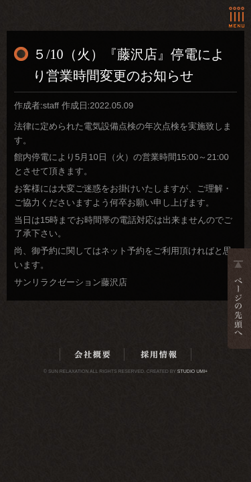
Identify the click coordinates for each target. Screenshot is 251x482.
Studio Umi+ (192, 371)
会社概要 (92, 354)
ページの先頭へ (239, 298)
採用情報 (159, 354)
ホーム (63, 9)
